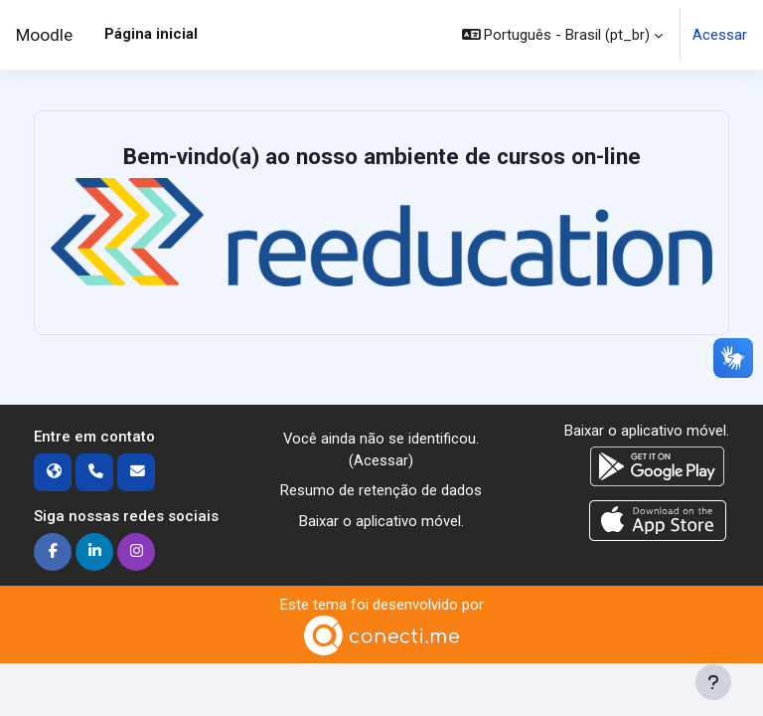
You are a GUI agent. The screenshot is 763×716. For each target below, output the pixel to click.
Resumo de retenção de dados (381, 490)
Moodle (44, 35)
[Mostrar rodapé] (713, 682)
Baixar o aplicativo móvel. (381, 521)
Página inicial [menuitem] (151, 34)
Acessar (719, 35)
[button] (563, 35)
